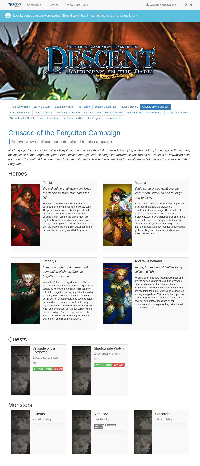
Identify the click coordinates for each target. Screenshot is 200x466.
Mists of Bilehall (154, 112)
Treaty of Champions (177, 112)
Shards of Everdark (48, 118)
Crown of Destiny (43, 112)
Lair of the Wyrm (42, 106)
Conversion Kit (114, 118)
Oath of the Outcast (20, 112)
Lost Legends (95, 118)
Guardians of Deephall (68, 112)
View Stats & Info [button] (79, 4)
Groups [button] (55, 4)
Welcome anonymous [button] (162, 4)
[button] (188, 5)
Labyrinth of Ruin (64, 106)
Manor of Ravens (129, 106)
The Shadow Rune (20, 106)
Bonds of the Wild (114, 112)
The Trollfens (83, 106)
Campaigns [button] (35, 4)
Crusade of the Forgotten (155, 106)
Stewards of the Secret (22, 118)
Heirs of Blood (134, 112)
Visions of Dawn (92, 112)
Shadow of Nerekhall (105, 106)
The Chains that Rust (73, 118)
